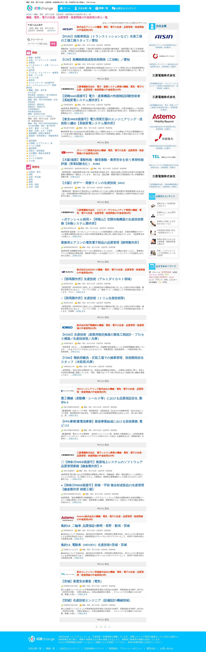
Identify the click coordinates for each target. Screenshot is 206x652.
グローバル (156, 272)
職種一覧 (103, 8)
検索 (53, 44)
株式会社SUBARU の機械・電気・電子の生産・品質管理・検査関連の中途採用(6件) (111, 271)
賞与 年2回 (153, 275)
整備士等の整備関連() (38, 97)
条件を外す (51, 31)
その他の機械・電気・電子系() (41, 126)
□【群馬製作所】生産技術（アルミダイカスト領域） (97, 279)
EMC (166, 280)
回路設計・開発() (36, 104)
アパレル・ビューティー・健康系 (43, 72)
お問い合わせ (166, 648)
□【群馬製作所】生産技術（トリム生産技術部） (94, 298)
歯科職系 (33, 148)
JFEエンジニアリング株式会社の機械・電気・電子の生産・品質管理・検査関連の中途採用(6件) (110, 390)
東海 (31, 179)
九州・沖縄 (34, 187)
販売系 (32, 70)
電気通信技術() (34, 111)
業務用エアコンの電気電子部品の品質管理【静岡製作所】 (100, 242)
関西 (31, 182)
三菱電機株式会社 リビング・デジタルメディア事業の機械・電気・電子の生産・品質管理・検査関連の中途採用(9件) (109, 211)
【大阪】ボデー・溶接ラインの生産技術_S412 (93, 183)
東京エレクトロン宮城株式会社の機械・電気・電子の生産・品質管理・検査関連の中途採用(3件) (110, 573)
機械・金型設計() (36, 114)
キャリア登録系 (36, 158)
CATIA (161, 274)
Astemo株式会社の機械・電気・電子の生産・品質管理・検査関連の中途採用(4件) (110, 518)
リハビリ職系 (35, 146)
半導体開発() (33, 109)
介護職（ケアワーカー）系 (40, 143)
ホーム (66, 8)
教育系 (32, 80)
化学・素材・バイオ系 (38, 128)
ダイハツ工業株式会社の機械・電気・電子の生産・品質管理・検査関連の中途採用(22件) (110, 152)
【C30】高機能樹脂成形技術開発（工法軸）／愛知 (95, 59)
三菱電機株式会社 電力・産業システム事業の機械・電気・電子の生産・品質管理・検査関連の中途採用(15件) (110, 88)
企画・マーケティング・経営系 (42, 60)
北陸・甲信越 (35, 177)
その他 (32, 161)
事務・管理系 (35, 57)
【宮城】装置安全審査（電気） (82, 581)
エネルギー (173, 280)
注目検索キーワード (94, 648)
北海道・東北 (35, 172)
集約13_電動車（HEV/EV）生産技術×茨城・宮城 (94, 545)
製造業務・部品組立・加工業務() (42, 95)
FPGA (165, 282)
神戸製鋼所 (153, 282)
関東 (31, 174)
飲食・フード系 (36, 75)
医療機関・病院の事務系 (39, 133)
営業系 (32, 62)
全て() (32, 93)
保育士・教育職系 (37, 151)
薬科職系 (33, 141)
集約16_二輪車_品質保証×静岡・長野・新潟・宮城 (95, 525)
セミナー (33, 156)
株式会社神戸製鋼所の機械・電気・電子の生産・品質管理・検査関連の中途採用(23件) (110, 327)
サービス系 (34, 77)
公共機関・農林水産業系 (39, 153)
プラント (159, 279)
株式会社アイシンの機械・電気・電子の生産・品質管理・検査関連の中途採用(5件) (110, 28)
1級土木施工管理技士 (158, 277)
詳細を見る (71, 53)
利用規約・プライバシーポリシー (125, 648)
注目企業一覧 (84, 8)
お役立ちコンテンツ (126, 8)
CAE (159, 282)
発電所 (175, 272)
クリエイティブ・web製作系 (41, 83)
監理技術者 (166, 272)
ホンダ (151, 280)
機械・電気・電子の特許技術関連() (43, 123)
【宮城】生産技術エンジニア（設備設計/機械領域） (96, 600)
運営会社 (151, 648)
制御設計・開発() (36, 107)
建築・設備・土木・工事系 (40, 131)
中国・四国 (34, 184)
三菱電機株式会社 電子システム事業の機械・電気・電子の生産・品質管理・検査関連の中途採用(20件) (110, 454)
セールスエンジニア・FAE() (40, 116)
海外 (167, 274)
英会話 (171, 277)
